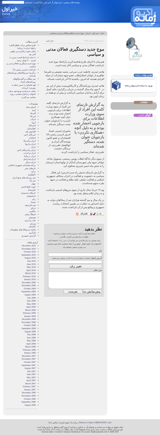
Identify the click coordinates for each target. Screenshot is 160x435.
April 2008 (31, 344)
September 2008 (28, 328)
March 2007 (30, 383)
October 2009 (30, 288)
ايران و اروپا (30, 144)
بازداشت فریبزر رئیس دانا (24, 69)
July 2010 (31, 261)
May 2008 (31, 340)
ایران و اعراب (29, 153)
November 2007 (29, 359)
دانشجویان (31, 196)
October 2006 (30, 399)
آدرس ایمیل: (96, 258)
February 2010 (29, 276)
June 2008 (31, 337)
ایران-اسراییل (29, 159)
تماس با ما (53, 422)
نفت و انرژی (30, 220)
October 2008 (30, 325)
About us (82, 422)
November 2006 (29, 396)
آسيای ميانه (31, 107)
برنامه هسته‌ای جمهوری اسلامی (22, 165)
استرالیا (32, 125)
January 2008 (30, 353)
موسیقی (32, 217)
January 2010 (30, 279)
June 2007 (31, 374)
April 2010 (31, 270)
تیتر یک (32, 180)
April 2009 (31, 307)
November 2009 (29, 285)
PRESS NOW (101, 422)
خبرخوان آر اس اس (53, 2)
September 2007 (28, 365)
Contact (90, 422)
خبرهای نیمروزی (28, 193)
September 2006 (28, 402)
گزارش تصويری (28, 236)
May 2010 (31, 267)
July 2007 (31, 371)
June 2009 (31, 301)
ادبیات (33, 119)
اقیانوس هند (30, 131)
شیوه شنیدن (64, 422)
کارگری (32, 233)
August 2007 (30, 368)
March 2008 (30, 347)
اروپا (34, 122)
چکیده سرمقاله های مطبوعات (23, 229)
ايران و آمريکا (30, 141)
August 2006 (30, 405)
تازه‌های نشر (30, 168)
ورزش (33, 223)
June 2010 (31, 264)
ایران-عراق (31, 162)
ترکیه (33, 171)
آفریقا (33, 113)
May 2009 (31, 304)
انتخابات (32, 138)
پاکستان (32, 226)
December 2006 (29, 392)
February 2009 (29, 313)
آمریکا (33, 116)
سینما (33, 202)
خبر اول (95, 33)
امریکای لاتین (30, 134)
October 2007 (30, 362)
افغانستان (31, 128)
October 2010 (30, 252)
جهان (33, 184)
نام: (100, 251)
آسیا (34, 110)
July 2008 (31, 334)
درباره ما (74, 422)
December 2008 (29, 319)
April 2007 (31, 380)
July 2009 (31, 298)
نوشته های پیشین (72, 2)
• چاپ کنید (50, 41)
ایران (88, 33)
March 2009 (30, 310)
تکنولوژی (32, 174)
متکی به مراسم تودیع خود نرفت (22, 91)
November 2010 (29, 249)
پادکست (38, 2)
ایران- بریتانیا (30, 156)
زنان (34, 199)
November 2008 (29, 322)
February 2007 (29, 386)
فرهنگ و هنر (30, 214)
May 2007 (31, 377)
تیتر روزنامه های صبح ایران (24, 177)
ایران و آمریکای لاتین (26, 150)
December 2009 (29, 282)
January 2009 (30, 316)
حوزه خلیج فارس (28, 186)
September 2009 (28, 291)
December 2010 (29, 245)
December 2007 (29, 356)
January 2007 (30, 389)
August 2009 (30, 295)
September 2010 (28, 255)
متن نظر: (97, 270)
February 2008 (29, 350)
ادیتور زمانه (63, 240)
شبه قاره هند (30, 205)
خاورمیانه (32, 190)
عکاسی (32, 211)
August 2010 (30, 258)
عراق (33, 208)
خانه (102, 33)
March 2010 (30, 273)
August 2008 (30, 331)
